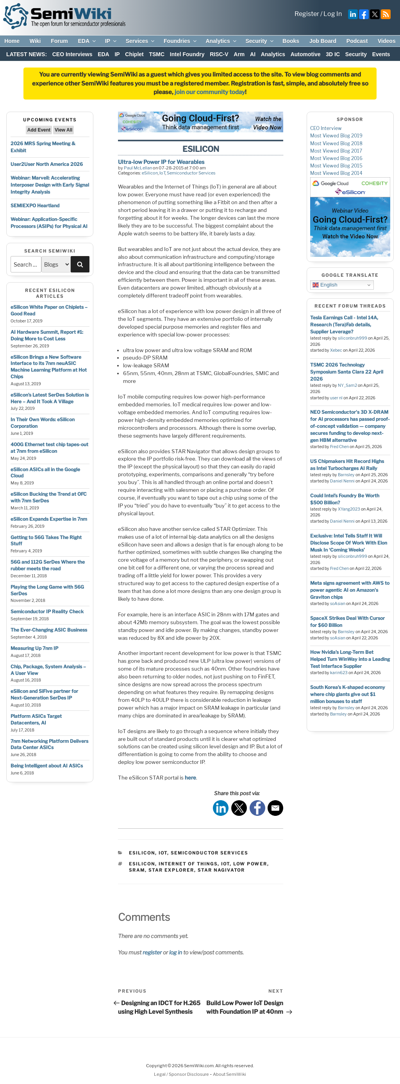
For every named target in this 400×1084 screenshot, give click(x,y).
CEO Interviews (72, 54)
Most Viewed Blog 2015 (336, 166)
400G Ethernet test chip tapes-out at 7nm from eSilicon (49, 447)
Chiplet (134, 54)
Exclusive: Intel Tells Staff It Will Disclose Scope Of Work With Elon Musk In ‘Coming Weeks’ (348, 543)
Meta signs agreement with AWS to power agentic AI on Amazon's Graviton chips (349, 590)
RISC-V (219, 54)
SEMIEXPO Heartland (35, 205)
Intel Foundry (187, 54)
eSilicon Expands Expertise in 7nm (49, 519)
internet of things (188, 864)
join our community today (210, 92)
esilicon (142, 864)
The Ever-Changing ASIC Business (49, 630)
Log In (332, 14)
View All (63, 130)
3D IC (333, 54)
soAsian (337, 603)
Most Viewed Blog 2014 (336, 173)
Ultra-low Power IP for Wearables (161, 161)
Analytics (221, 41)
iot (225, 864)
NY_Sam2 (347, 385)
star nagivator (221, 870)
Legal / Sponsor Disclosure (182, 1074)
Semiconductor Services (191, 173)
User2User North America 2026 (47, 164)
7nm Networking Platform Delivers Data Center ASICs (49, 744)
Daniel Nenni (342, 481)
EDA (87, 41)
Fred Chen (339, 446)
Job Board (322, 41)
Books (290, 41)
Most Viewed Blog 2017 (336, 151)
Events (381, 54)
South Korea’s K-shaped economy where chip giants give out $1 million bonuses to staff (347, 694)
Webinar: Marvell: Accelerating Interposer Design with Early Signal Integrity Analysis (50, 185)
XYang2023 (349, 509)
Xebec (336, 350)
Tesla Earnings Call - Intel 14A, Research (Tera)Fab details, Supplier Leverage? (344, 325)
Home (12, 41)
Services (141, 41)
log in (175, 952)
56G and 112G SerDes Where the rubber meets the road (48, 565)
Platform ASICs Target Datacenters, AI (36, 719)
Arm (239, 54)
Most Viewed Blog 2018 (336, 143)
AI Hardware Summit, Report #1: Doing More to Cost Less (47, 335)
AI (252, 54)
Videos (387, 41)
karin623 (339, 672)
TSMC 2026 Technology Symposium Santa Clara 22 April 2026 (346, 372)
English (324, 285)
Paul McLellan (138, 168)
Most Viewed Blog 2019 (336, 136)
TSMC (156, 54)
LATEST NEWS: (26, 54)
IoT (162, 173)
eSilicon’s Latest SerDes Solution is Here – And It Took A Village (50, 398)
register (152, 952)
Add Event (38, 130)
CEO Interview (326, 128)
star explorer (171, 870)
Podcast (357, 41)
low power (250, 864)
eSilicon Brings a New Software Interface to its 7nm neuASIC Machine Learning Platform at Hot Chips (49, 366)
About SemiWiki (229, 1074)
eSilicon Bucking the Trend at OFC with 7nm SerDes (49, 497)
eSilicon (150, 173)
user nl (336, 397)
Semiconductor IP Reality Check (47, 611)
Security (259, 41)
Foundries (181, 41)
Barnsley (346, 474)
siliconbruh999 (352, 338)
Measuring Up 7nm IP (34, 648)
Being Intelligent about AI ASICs (47, 766)
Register (307, 14)
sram (137, 870)
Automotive (306, 54)
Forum (59, 41)
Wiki (35, 41)
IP (111, 41)
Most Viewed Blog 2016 (336, 158)
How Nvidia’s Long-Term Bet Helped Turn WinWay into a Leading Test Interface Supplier (350, 659)
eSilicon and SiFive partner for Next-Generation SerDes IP (44, 694)
